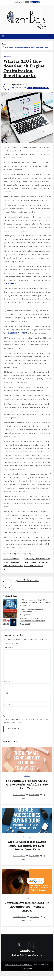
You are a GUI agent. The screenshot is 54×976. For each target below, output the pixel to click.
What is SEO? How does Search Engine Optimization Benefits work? (27, 47)
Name (6, 682)
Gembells (27, 951)
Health (27, 898)
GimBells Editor (17, 917)
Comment (8, 647)
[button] (3, 36)
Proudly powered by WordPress (18, 965)
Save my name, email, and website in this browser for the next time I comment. (25, 721)
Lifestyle (27, 776)
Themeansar (27, 968)
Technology (7, 56)
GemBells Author (21, 85)
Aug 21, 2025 (26, 615)
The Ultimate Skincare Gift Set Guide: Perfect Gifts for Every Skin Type (27, 785)
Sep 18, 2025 (26, 605)
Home (4, 44)
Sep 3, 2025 (34, 917)
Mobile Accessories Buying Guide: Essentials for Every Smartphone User (27, 846)
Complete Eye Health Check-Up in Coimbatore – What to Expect (27, 907)
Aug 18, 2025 (26, 624)
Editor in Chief (17, 795)
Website (6, 704)
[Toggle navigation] (50, 36)
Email (6, 693)
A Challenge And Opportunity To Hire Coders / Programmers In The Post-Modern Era (37, 562)
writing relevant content (38, 88)
